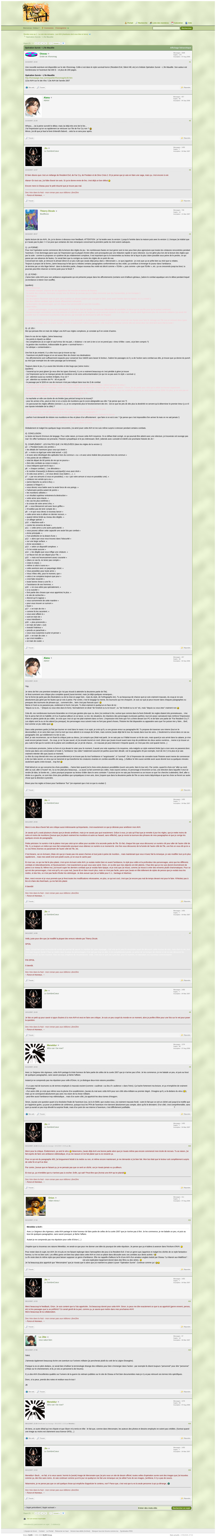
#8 (190, 1012)
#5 (190, 681)
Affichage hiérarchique (180, 48)
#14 (189, 1423)
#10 (189, 1146)
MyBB (30, 1535)
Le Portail (49, 1531)
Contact (41, 1531)
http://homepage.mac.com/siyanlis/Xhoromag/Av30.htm (48, 78)
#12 (189, 1301)
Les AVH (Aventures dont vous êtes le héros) (71, 34)
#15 (189, 1470)
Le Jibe (42, 1337)
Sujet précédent (33, 1507)
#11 (189, 1220)
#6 (190, 822)
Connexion (48, 28)
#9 (190, 1067)
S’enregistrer (60, 28)
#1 (190, 62)
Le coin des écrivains (46, 34)
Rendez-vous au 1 (30, 34)
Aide (190, 23)
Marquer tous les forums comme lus (105, 1531)
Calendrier (178, 23)
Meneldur (52, 1045)
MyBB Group (47, 1535)
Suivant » (56, 43)
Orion (51, 1198)
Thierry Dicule (47, 211)
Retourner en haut (62, 1531)
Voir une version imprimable (36, 1518)
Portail (130, 23)
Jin (45, 148)
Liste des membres (160, 23)
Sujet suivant (48, 1507)
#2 (190, 120)
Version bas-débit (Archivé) (80, 1531)
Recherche (142, 23)
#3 (190, 170)
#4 (190, 234)
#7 (190, 933)
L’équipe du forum (30, 1531)
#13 (189, 1350)
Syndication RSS (126, 1531)
